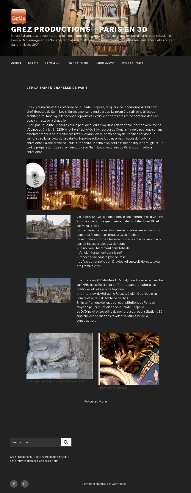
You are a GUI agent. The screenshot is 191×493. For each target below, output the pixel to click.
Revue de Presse (132, 62)
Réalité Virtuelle (77, 62)
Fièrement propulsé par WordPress (104, 483)
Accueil (16, 62)
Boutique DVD (105, 62)
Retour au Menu (95, 401)
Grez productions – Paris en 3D (79, 29)
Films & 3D (52, 62)
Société (33, 62)
